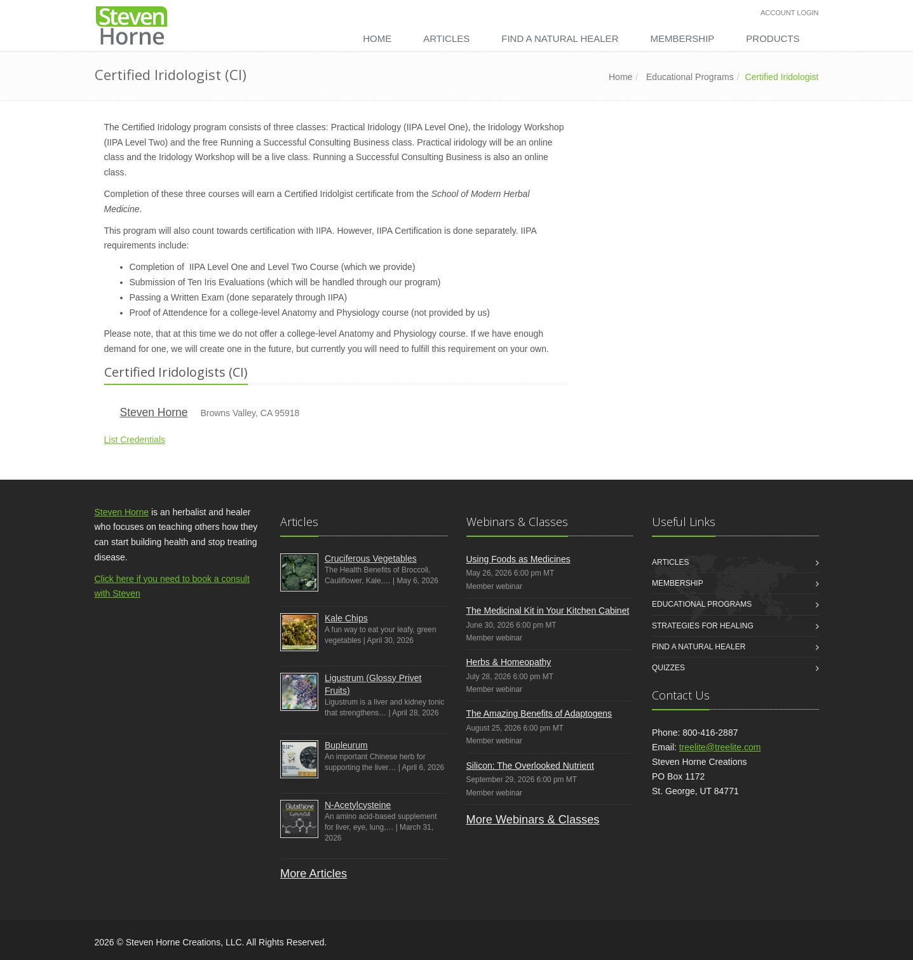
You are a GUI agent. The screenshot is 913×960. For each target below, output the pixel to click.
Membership (682, 38)
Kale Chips (346, 618)
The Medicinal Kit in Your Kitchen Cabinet (548, 610)
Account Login (789, 13)
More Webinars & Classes (533, 819)
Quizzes (668, 667)
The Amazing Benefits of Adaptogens (539, 713)
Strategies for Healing (703, 625)
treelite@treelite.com (720, 747)
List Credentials (135, 440)
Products (772, 38)
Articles (446, 38)
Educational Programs (690, 77)
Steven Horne (154, 412)
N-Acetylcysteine (358, 805)
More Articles (313, 873)
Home (377, 38)
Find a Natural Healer (559, 38)
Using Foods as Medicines (518, 559)
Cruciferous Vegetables (371, 558)
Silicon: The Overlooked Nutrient (530, 766)
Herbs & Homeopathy (508, 662)
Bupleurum (346, 745)
